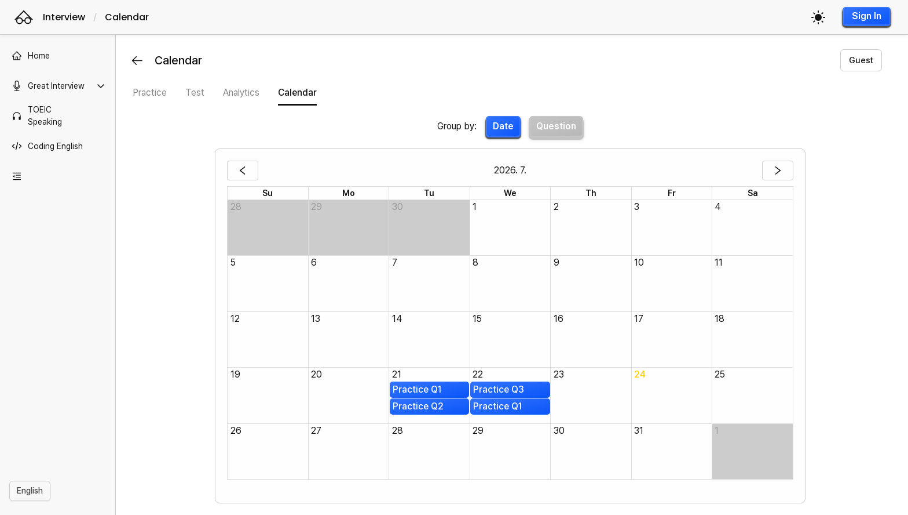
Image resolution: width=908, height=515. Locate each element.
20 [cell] (318, 374)
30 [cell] (399, 206)
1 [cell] (476, 206)
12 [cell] (236, 318)
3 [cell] (638, 206)
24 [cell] (641, 374)
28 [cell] (237, 206)
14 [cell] (399, 318)
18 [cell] (722, 318)
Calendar (127, 17)
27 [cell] (318, 430)
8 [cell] (477, 262)
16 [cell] (560, 318)
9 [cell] (558, 262)
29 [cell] (318, 206)
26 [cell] (237, 430)
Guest (861, 60)
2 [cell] (558, 206)
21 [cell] (398, 374)
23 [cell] (560, 374)
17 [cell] (640, 318)
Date (505, 126)
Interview (64, 17)
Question (558, 126)
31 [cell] (640, 430)
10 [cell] (641, 262)
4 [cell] (720, 206)
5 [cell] (234, 262)
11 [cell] (721, 262)
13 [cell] (317, 318)
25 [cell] (722, 374)
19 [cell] (237, 374)
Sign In (866, 15)
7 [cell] (396, 262)
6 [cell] (315, 262)
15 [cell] (479, 318)
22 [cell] (479, 374)
